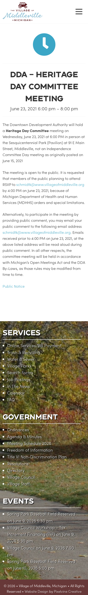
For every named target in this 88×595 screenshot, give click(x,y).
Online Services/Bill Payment (34, 345)
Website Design (36, 591)
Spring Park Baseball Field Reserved (41, 514)
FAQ (11, 399)
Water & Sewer (21, 359)
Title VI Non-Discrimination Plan (37, 456)
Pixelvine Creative (67, 591)
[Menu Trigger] (79, 11)
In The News (18, 386)
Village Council (21, 477)
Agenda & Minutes (24, 436)
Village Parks (19, 366)
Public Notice (14, 286)
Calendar (16, 393)
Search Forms (20, 372)
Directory (16, 470)
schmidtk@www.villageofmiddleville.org (50, 184)
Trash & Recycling (23, 352)
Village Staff (18, 484)
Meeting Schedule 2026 (29, 443)
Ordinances (18, 429)
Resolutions (18, 463)
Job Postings (18, 379)
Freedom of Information (30, 450)
